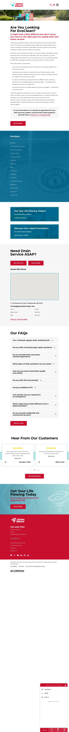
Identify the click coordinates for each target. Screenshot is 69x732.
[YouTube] (18, 555)
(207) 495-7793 (18, 263)
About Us (13, 548)
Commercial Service (16, 545)
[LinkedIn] (28, 555)
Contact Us (13, 550)
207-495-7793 (17, 527)
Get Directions (15, 538)
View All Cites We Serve (18, 319)
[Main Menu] (57, 5)
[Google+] (21, 555)
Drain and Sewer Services (17, 543)
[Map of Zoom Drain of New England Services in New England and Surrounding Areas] (34, 286)
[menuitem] (34, 143)
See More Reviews (34, 476)
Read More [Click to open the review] (18, 458)
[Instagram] (24, 555)
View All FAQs (19, 423)
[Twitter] (14, 555)
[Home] (16, 5)
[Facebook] (11, 555)
